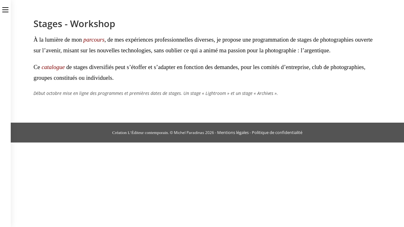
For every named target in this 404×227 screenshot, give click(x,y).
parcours (93, 39)
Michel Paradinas (189, 132)
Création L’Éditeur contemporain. (140, 132)
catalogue (53, 67)
